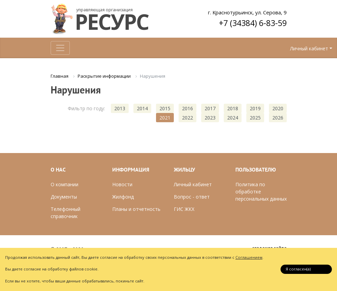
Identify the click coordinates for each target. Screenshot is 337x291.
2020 (277, 108)
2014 (142, 108)
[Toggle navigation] (60, 48)
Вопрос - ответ (192, 196)
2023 (210, 117)
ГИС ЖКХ (184, 209)
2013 (119, 108)
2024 (232, 117)
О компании (64, 184)
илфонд (125, 196)
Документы (64, 196)
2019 (255, 108)
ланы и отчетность (138, 209)
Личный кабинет (309, 48)
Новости (122, 184)
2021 (164, 117)
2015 (164, 108)
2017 (210, 108)
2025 (255, 117)
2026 (277, 117)
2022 (187, 117)
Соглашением (248, 257)
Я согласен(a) (298, 268)
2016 (187, 108)
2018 (232, 108)
